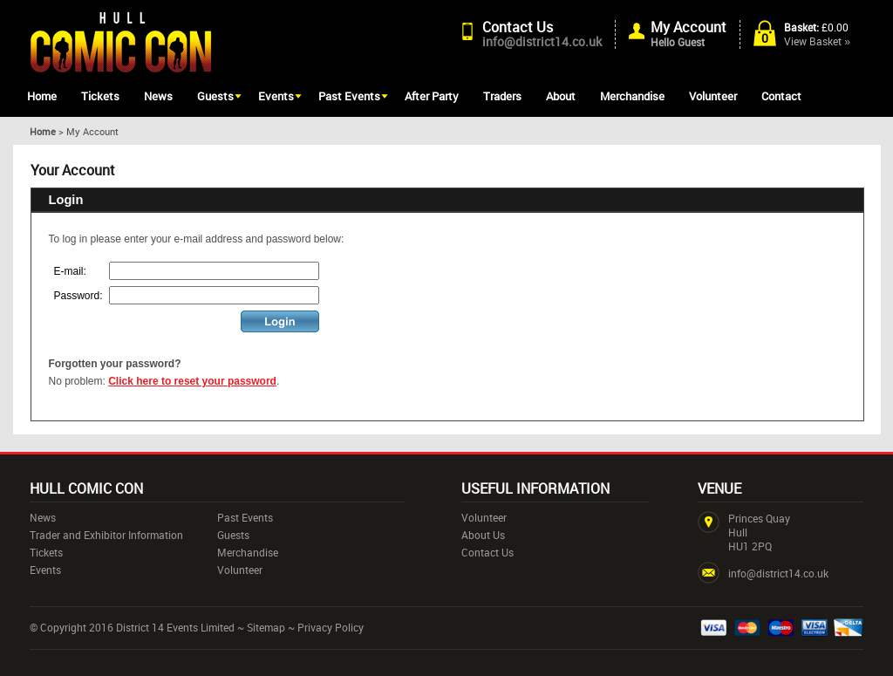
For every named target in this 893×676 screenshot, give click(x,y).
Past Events (349, 96)
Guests (215, 96)
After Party (432, 96)
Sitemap (266, 627)
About (561, 96)
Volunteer (713, 96)
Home (42, 96)
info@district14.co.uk (542, 41)
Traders (502, 96)
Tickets (100, 96)
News (158, 96)
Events (276, 96)
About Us (483, 535)
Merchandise (632, 96)
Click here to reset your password (192, 381)
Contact (781, 96)
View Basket (817, 41)
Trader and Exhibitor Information (106, 535)
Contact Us (517, 27)
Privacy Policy (330, 627)
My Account (688, 27)
